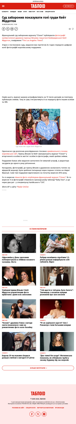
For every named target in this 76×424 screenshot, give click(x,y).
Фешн (20, 11)
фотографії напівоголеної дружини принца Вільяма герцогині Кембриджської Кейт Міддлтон (34, 38)
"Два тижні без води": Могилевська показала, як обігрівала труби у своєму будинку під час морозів (56, 357)
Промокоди (59, 408)
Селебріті (5, 11)
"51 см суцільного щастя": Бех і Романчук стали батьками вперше (55, 324)
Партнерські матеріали (45, 408)
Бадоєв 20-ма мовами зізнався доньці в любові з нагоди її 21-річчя (18, 356)
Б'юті (25, 11)
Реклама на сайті (18, 408)
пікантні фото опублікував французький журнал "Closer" (40, 177)
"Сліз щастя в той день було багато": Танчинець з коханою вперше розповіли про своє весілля (56, 292)
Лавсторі (32, 11)
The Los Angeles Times (32, 40)
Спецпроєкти (50, 11)
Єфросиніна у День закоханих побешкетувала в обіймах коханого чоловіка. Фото (18, 259)
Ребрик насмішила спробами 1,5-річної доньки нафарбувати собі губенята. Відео (55, 259)
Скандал (13, 11)
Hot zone (40, 11)
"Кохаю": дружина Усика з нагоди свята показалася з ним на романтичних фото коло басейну (17, 325)
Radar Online (22, 187)
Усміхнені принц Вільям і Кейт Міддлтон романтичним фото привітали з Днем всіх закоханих (16, 292)
